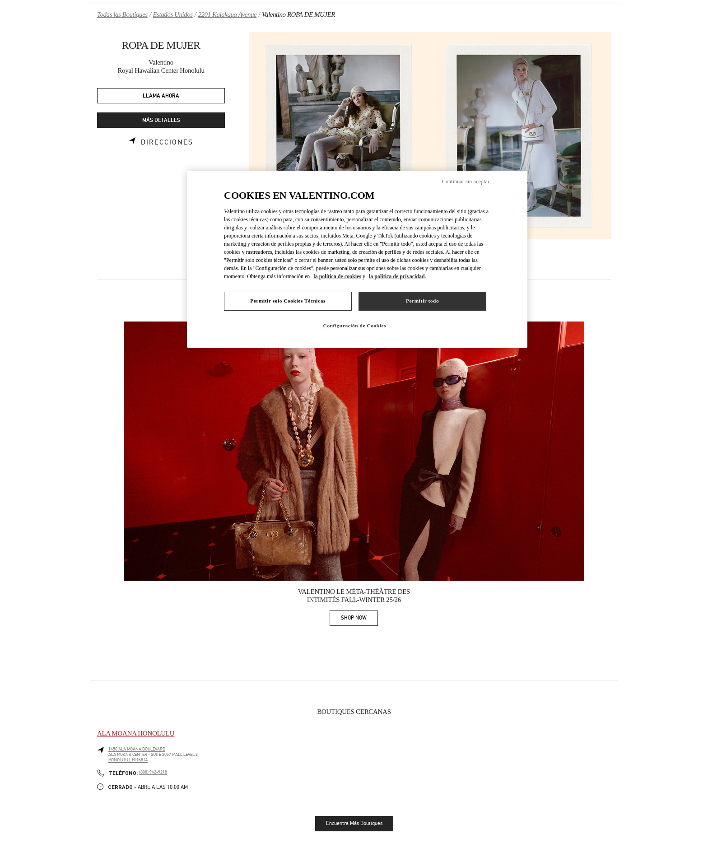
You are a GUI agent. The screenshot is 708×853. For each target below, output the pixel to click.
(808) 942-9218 (153, 772)
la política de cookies (337, 276)
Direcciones (167, 142)
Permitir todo (422, 300)
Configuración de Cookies (354, 325)
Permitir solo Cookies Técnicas (288, 300)
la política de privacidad (397, 276)
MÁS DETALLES (161, 120)
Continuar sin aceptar (465, 181)
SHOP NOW (359, 619)
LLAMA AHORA (161, 96)
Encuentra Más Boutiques (354, 823)
